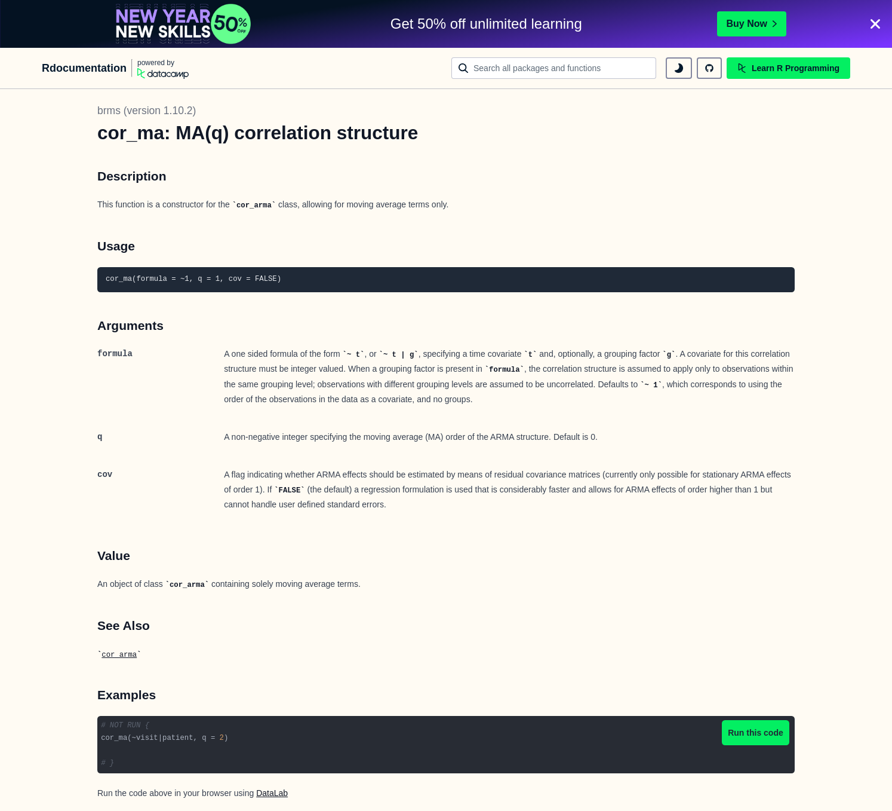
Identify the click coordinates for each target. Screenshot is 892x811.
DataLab (272, 793)
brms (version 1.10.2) (146, 111)
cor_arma (119, 655)
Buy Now (752, 24)
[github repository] (709, 68)
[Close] (875, 24)
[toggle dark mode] (679, 68)
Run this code (755, 732)
